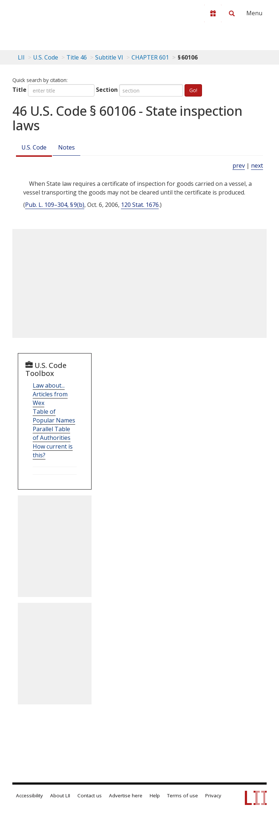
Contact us (89, 795)
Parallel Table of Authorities (51, 433)
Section (107, 90)
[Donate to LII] (213, 13)
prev (238, 165)
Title (19, 90)
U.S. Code (33, 147)
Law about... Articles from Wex (50, 394)
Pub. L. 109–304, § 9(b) (54, 205)
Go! (193, 90)
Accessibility (29, 795)
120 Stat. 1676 (140, 205)
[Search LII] (231, 13)
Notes (66, 147)
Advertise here (125, 795)
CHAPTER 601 (150, 57)
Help (155, 795)
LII (21, 57)
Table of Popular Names (54, 416)
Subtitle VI (109, 57)
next (257, 165)
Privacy (213, 795)
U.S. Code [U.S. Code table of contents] (45, 57)
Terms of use (182, 795)
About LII (60, 795)
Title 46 (76, 57)
